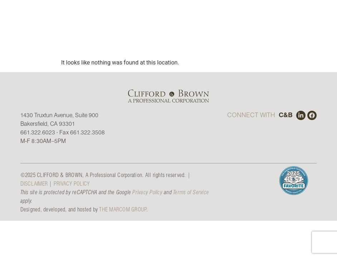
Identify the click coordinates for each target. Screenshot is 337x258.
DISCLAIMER (34, 183)
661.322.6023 (37, 132)
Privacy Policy (147, 192)
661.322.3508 (87, 132)
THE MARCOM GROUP (122, 209)
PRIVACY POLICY (72, 183)
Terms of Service (191, 192)
